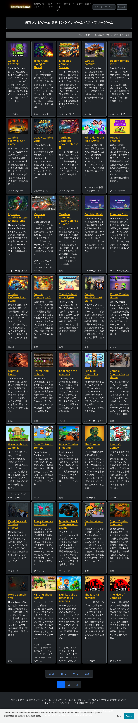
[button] (4, 719)
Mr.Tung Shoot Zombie (43, 596)
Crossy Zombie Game (119, 295)
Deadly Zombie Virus (119, 62)
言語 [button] (87, 3)
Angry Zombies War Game (43, 522)
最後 (87, 674)
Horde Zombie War (17, 596)
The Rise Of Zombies (91, 596)
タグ (79, 3)
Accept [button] (129, 716)
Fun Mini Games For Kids (91, 374)
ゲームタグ (58, 7)
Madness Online (39, 215)
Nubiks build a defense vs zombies (68, 598)
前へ (63, 674)
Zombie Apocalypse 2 (42, 295)
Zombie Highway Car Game (16, 141)
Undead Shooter (115, 139)
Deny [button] (118, 716)
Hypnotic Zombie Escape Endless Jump (17, 217)
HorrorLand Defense (41, 372)
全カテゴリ (50, 7)
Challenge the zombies (68, 372)
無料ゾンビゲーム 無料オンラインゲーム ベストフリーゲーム (69, 22)
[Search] (103, 7)
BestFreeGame (20, 7)
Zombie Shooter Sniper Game (119, 374)
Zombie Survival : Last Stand (93, 297)
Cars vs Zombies (90, 62)
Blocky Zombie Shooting (68, 446)
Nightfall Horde (13, 372)
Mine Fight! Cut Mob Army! (94, 139)
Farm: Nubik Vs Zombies (18, 446)
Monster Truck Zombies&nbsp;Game (68, 524)
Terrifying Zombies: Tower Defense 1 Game (68, 219)
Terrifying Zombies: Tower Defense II (68, 142)
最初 (51, 674)
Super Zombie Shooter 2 (119, 522)
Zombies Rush (93, 214)
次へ (75, 674)
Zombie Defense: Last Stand (17, 297)
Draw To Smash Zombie (43, 446)
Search (121, 7)
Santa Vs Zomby (115, 446)
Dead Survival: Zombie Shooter (17, 524)
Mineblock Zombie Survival (66, 64)
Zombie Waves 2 (93, 522)
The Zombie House (92, 446)
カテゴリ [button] (68, 3)
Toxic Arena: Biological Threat (41, 64)
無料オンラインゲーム (39, 5)
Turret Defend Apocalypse (68, 295)
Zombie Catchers (14, 62)
